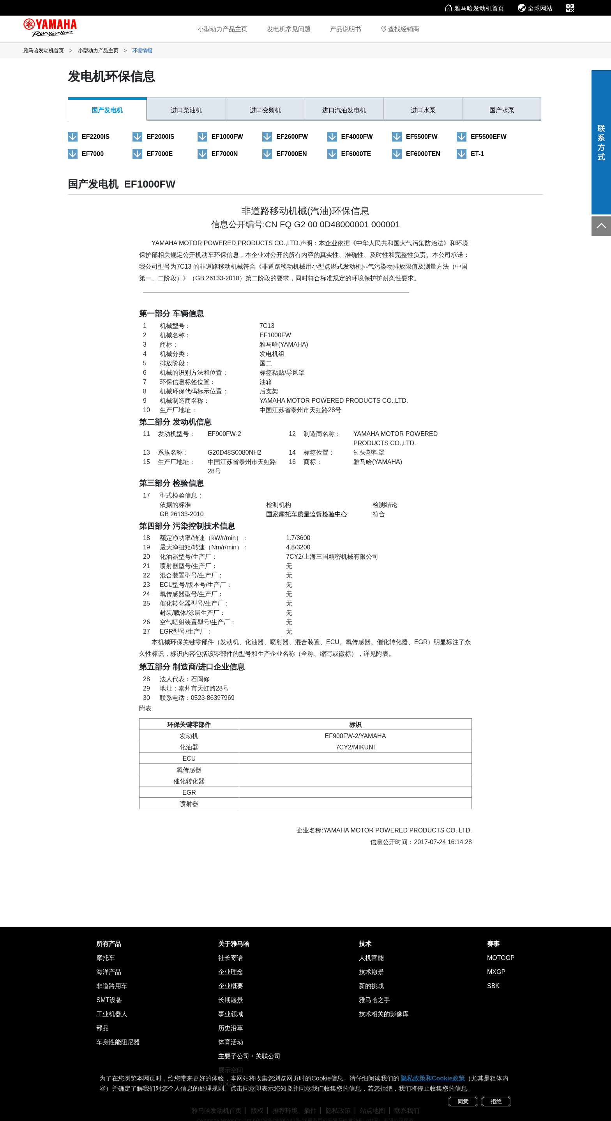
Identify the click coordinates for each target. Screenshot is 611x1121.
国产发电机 (107, 110)
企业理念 (230, 972)
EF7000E (160, 154)
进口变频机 (265, 110)
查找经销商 (400, 29)
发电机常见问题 (289, 29)
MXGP (496, 972)
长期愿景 (230, 1000)
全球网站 (535, 8)
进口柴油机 (186, 110)
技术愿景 (371, 972)
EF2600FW (292, 136)
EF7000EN (291, 154)
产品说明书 (345, 29)
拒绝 (496, 1101)
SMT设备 (109, 1000)
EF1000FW (227, 136)
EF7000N (225, 154)
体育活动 (230, 1042)
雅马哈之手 (374, 1000)
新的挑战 (371, 986)
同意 (462, 1101)
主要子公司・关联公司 (249, 1056)
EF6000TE (356, 154)
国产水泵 (501, 110)
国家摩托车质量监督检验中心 (306, 514)
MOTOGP (501, 958)
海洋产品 (108, 972)
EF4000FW (357, 136)
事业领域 (230, 1014)
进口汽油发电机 (344, 110)
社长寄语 (230, 958)
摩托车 (105, 958)
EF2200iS (95, 136)
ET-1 (477, 154)
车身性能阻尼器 (118, 1042)
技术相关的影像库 (384, 1014)
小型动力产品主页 (222, 29)
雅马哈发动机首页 (474, 8)
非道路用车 (111, 986)
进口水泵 (423, 110)
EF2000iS (160, 136)
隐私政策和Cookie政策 (433, 1078)
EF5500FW (422, 136)
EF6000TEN (423, 154)
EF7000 (93, 154)
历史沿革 (230, 1028)
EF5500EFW (489, 136)
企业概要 (230, 986)
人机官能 (371, 958)
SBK (493, 986)
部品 (102, 1028)
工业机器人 (111, 1014)
